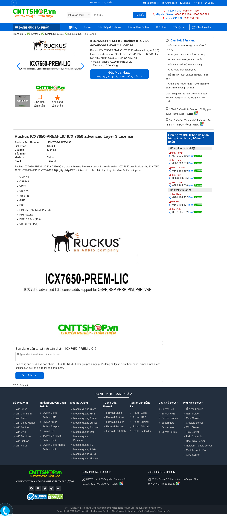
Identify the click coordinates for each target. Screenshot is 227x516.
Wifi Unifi (21, 432)
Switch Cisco (50, 412)
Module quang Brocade (81, 438)
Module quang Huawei (85, 458)
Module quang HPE (84, 413)
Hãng (73, 27)
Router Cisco (140, 412)
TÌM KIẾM (139, 15)
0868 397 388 (201, 14)
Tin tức (87, 27)
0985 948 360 (191, 10)
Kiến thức (161, 27)
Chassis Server (194, 422)
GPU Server (193, 454)
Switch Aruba (50, 422)
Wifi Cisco (21, 409)
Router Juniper (141, 422)
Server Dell (167, 409)
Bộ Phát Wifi (20, 402)
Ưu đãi (209, 3)
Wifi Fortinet (22, 427)
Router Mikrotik (141, 426)
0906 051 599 (191, 18)
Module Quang (79, 402)
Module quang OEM (84, 454)
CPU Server (192, 427)
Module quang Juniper (85, 422)
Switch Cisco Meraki (54, 444)
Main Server (193, 418)
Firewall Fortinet (115, 417)
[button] (83, 65)
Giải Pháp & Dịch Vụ (109, 27)
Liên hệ (185, 3)
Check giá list (201, 27)
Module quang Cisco (84, 409)
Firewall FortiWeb (116, 431)
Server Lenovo (169, 418)
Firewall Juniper (115, 422)
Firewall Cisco (114, 412)
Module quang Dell (83, 432)
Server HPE (168, 413)
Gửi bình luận (29, 375)
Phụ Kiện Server (193, 402)
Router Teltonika (142, 431)
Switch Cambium (52, 435)
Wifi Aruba (21, 418)
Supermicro (167, 422)
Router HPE (139, 417)
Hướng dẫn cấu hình (138, 27)
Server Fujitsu (169, 432)
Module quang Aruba (85, 418)
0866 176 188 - (183, 14)
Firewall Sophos (115, 426)
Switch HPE (49, 417)
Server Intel (167, 427)
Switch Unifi (49, 440)
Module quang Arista (84, 449)
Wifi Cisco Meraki (25, 422)
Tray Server (192, 432)
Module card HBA (196, 450)
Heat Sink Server (195, 441)
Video (197, 3)
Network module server (199, 445)
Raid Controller (194, 436)
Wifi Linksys (22, 441)
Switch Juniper (51, 426)
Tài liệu (179, 27)
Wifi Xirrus (21, 445)
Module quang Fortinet (86, 427)
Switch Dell (49, 431)
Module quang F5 (83, 444)
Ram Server (192, 413)
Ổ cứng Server (194, 409)
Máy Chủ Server (168, 402)
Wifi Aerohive (23, 436)
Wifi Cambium (24, 413)
